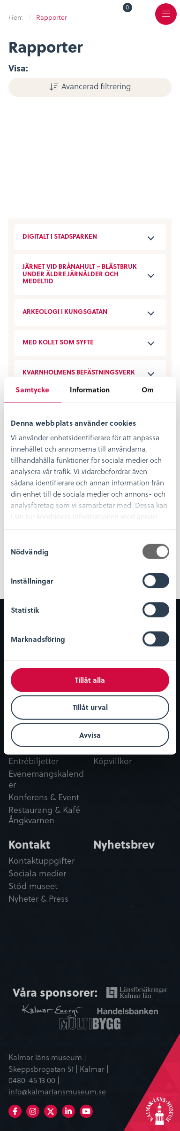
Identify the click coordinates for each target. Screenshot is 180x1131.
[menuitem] (121, 13)
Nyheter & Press (38, 899)
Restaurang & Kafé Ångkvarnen (44, 815)
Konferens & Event (43, 797)
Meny (166, 19)
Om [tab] (148, 389)
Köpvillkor (112, 761)
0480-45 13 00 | (34, 1079)
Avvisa (90, 735)
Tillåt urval (90, 707)
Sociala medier (37, 873)
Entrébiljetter (33, 761)
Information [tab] (90, 389)
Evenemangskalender (46, 779)
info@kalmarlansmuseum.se (57, 1091)
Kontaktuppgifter (41, 860)
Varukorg (128, 8)
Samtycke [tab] (32, 389)
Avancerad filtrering (96, 86)
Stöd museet (33, 886)
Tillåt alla (90, 679)
